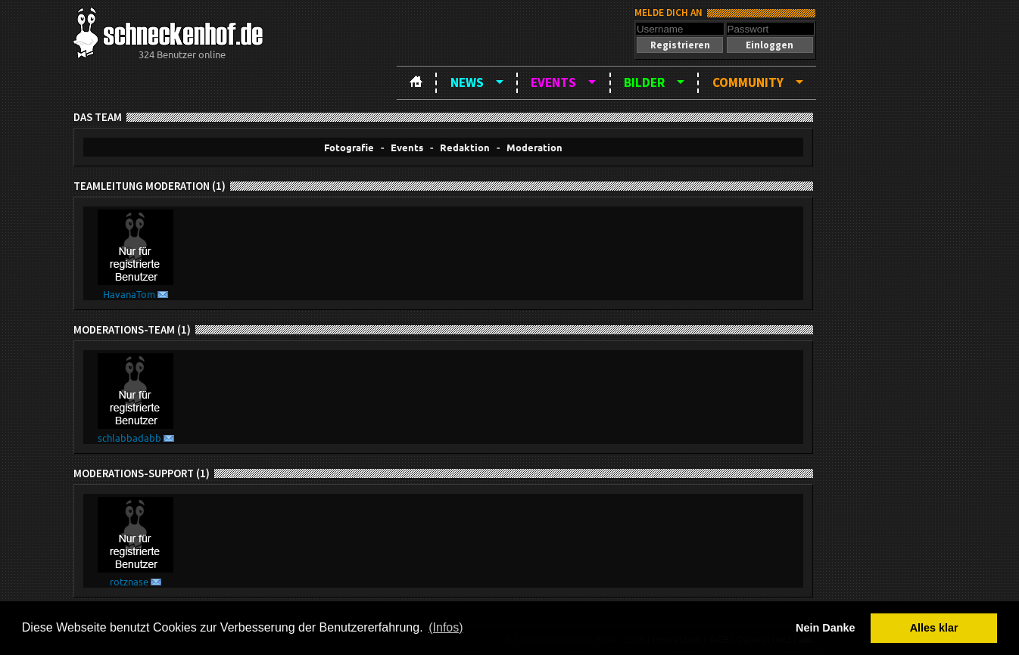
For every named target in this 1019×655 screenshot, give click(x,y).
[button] (680, 45)
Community (748, 82)
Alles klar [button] (934, 628)
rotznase (129, 581)
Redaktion (465, 147)
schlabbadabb (129, 437)
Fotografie (349, 147)
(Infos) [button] (445, 627)
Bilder (644, 82)
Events (553, 82)
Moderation (534, 147)
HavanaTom (129, 293)
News (467, 82)
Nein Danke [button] (825, 628)
